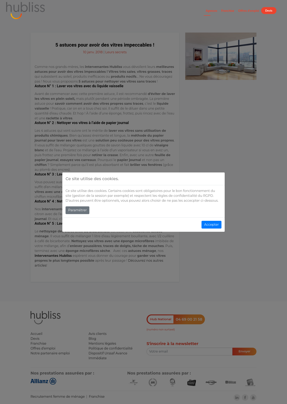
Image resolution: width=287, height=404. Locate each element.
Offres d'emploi (248, 10)
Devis (268, 10)
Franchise (227, 10)
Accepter (211, 225)
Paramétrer (77, 210)
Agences (211, 10)
